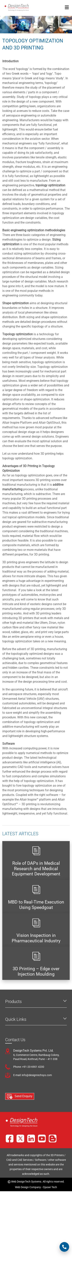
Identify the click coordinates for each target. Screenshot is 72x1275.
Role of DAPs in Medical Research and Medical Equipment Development (36, 869)
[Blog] (52, 1138)
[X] (20, 1138)
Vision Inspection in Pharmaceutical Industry (36, 938)
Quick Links (15, 1019)
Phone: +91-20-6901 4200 (28, 1066)
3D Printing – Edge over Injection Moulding (36, 971)
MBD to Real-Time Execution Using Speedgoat (36, 904)
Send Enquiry (19, 1096)
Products (13, 1001)
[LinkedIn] (31, 1138)
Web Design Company (28, 1187)
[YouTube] (42, 1138)
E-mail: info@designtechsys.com (32, 1075)
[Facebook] (9, 1138)
